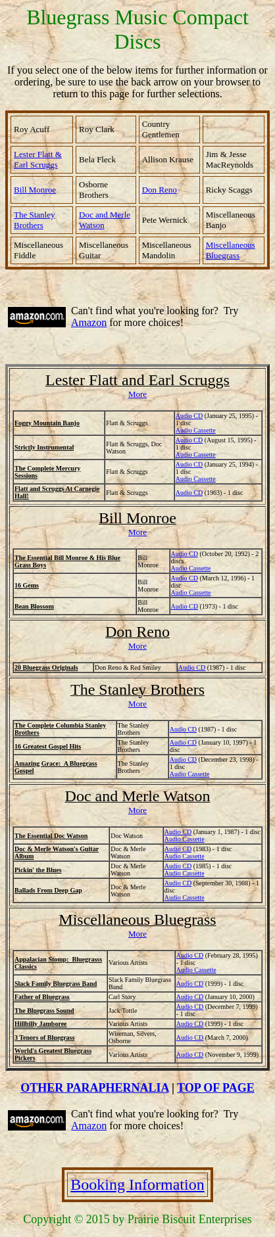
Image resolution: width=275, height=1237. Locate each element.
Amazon (89, 322)
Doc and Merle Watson (138, 796)
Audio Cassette (196, 969)
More (137, 394)
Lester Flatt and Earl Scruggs (137, 379)
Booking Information (137, 1184)
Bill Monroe (35, 190)
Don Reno (137, 631)
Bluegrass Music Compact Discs (137, 29)
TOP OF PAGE (216, 1087)
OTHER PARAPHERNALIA (94, 1087)
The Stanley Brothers (137, 689)
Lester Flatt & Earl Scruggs (38, 159)
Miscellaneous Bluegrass (230, 250)
